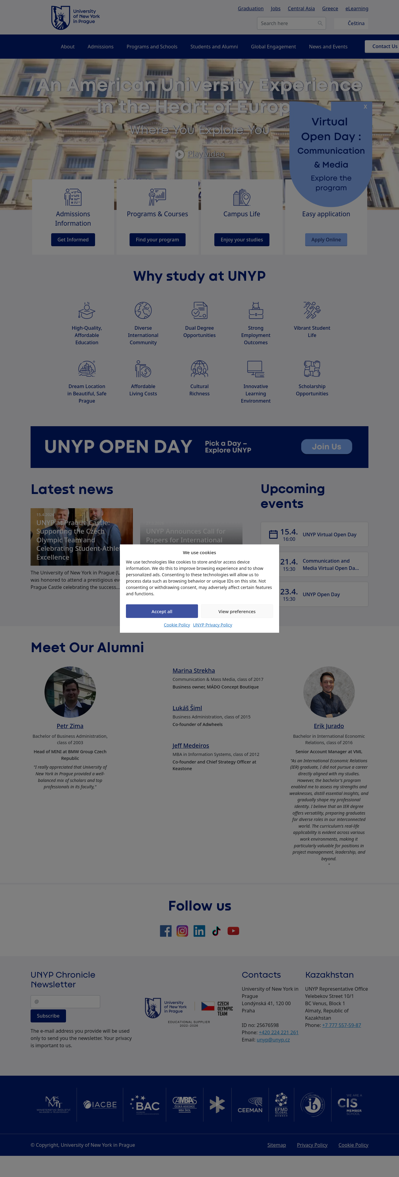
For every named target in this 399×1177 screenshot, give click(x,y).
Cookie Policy (177, 625)
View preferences (237, 611)
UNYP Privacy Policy (212, 625)
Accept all (162, 611)
